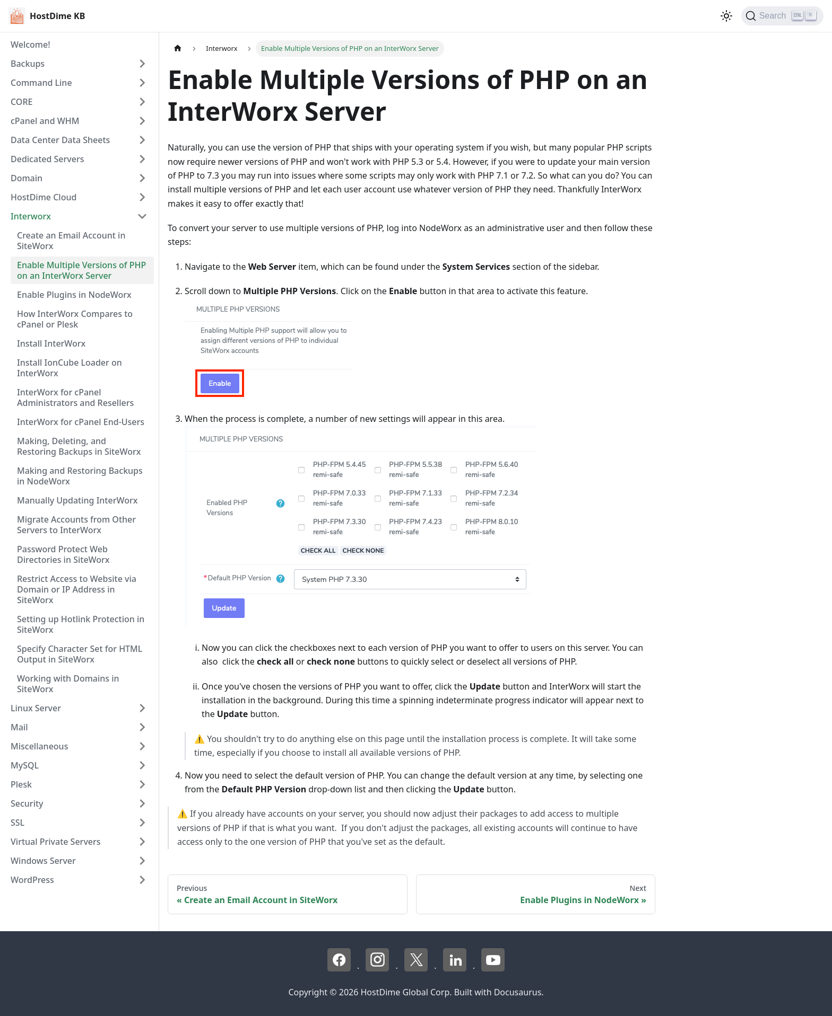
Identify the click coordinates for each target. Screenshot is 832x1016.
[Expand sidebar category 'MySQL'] (142, 765)
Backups (28, 63)
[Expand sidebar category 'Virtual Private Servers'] (142, 841)
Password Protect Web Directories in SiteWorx (63, 554)
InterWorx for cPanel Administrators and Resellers (75, 397)
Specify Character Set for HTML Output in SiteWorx (79, 654)
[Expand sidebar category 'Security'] (142, 803)
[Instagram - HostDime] (378, 968)
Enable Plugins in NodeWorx (74, 295)
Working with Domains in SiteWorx (68, 684)
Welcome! (30, 44)
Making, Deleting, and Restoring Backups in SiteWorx (79, 446)
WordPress (32, 880)
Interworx (31, 216)
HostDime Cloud (43, 197)
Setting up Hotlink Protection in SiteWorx (80, 624)
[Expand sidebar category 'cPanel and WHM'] (142, 120)
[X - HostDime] (417, 968)
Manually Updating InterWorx (77, 500)
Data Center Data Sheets (60, 140)
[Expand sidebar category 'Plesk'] (142, 784)
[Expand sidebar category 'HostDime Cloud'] (142, 197)
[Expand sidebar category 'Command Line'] (142, 82)
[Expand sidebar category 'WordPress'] (142, 879)
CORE (21, 102)
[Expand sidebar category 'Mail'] (142, 727)
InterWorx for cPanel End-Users (80, 422)
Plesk (21, 784)
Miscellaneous (39, 746)
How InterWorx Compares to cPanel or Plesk (75, 319)
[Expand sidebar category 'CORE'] (142, 101)
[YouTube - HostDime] (493, 968)
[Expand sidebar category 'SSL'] (142, 822)
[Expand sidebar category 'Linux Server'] (142, 708)
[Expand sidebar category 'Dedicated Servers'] (142, 159)
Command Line (41, 83)
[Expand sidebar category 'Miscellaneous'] (142, 746)
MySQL (25, 765)
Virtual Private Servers (56, 841)
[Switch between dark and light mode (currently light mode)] (726, 15)
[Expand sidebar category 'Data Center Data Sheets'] (142, 139)
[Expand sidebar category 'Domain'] (142, 178)
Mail (19, 727)
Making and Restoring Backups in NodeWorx (80, 476)
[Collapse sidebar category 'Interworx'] (142, 216)
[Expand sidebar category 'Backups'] (142, 63)
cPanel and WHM (45, 121)
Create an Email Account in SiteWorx (71, 240)
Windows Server (43, 861)
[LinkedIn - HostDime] (456, 968)
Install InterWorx (51, 343)
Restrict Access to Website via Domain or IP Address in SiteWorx (76, 589)
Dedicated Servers (47, 159)
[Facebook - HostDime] (340, 968)
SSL (17, 822)
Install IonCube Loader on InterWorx (69, 368)
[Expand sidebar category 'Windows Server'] (142, 860)
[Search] (782, 15)
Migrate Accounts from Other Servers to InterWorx (76, 525)
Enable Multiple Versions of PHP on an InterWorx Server (81, 270)
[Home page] (178, 48)
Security (27, 803)
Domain (26, 178)
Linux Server (36, 708)
